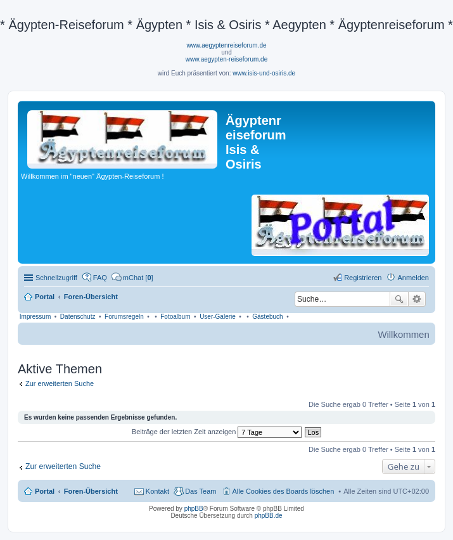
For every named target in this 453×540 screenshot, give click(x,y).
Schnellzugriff (56, 277)
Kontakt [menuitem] (157, 491)
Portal (44, 296)
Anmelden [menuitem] (413, 277)
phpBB (193, 508)
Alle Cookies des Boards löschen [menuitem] (284, 491)
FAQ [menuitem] (100, 277)
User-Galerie (218, 316)
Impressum (35, 316)
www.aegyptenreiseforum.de (226, 45)
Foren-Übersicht (91, 491)
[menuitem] (132, 277)
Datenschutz (78, 316)
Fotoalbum (175, 316)
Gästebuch (267, 316)
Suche (399, 299)
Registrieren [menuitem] (362, 277)
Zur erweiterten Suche (59, 383)
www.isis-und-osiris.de (264, 73)
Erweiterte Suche (417, 299)
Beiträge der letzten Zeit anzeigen (217, 431)
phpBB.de (269, 515)
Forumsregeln (124, 316)
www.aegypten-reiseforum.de (227, 59)
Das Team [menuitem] (200, 491)
